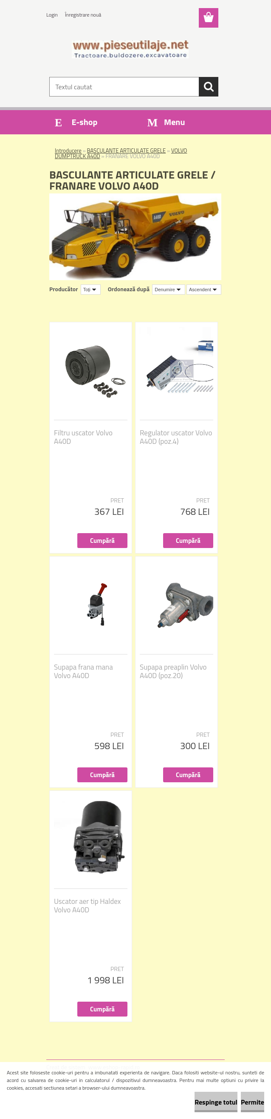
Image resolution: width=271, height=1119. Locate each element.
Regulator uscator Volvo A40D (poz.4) (176, 437)
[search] (208, 87)
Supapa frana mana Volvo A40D (83, 671)
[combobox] (168, 289)
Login (52, 15)
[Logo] (130, 49)
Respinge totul (216, 1102)
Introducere (68, 150)
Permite (252, 1102)
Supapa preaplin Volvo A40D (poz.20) (173, 671)
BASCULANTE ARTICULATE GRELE (126, 150)
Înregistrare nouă (83, 15)
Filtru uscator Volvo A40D (83, 437)
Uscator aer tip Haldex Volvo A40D (87, 905)
